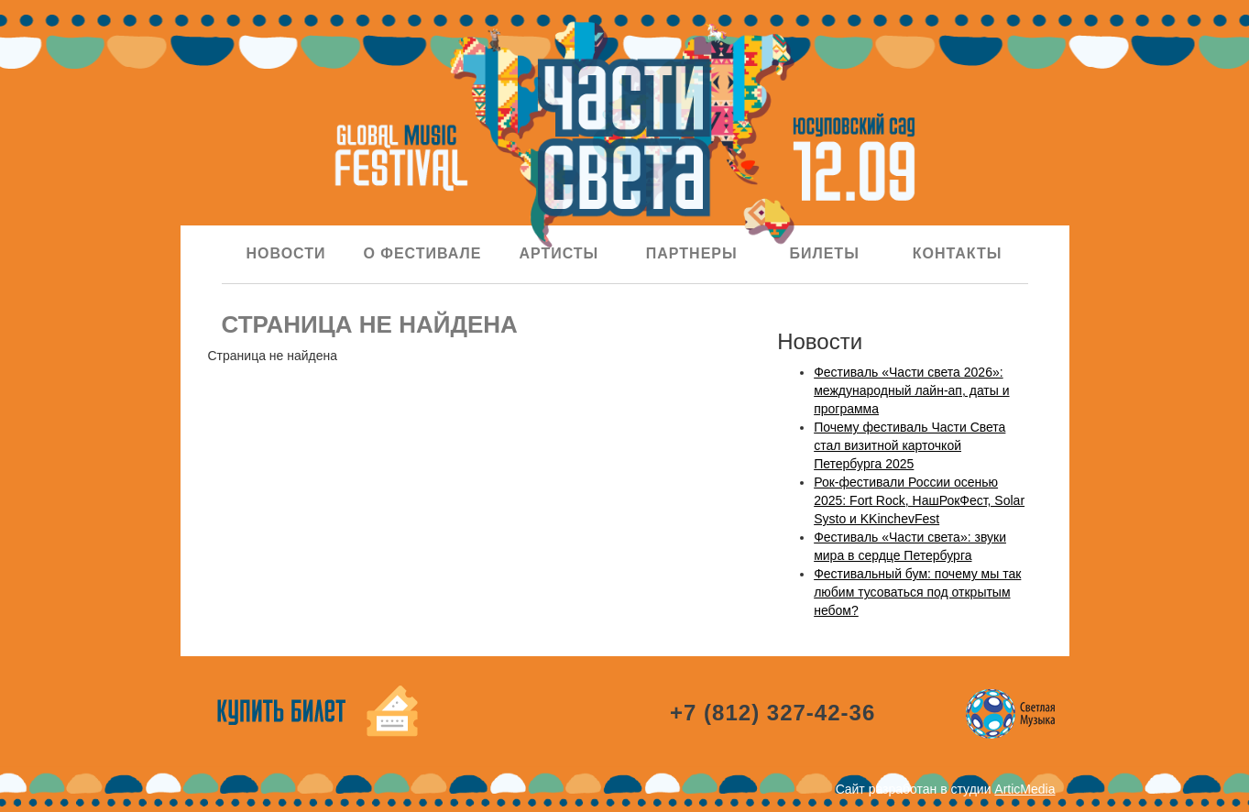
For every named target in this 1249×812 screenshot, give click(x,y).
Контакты (957, 253)
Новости (285, 253)
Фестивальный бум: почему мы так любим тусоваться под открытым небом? (917, 592)
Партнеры (692, 253)
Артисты (558, 253)
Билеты (824, 253)
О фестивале (422, 253)
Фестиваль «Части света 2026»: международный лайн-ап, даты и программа (911, 390)
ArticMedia (1024, 789)
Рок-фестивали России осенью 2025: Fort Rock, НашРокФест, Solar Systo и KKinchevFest (919, 500)
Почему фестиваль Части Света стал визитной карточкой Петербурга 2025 (909, 445)
